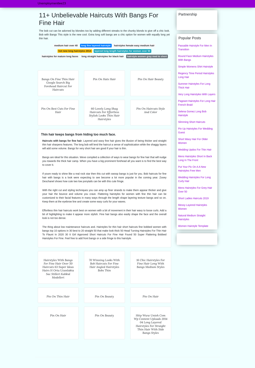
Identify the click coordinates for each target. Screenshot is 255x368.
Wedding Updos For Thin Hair (195, 149)
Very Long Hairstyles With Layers (196, 94)
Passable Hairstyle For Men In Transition (195, 47)
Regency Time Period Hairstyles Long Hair (196, 75)
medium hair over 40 (66, 45)
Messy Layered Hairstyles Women (192, 207)
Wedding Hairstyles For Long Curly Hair (194, 179)
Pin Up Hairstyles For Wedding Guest (195, 130)
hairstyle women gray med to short (147, 56)
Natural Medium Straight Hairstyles (191, 217)
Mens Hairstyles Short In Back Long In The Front (195, 158)
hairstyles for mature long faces (60, 56)
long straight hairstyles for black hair (103, 56)
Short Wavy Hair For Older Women (193, 141)
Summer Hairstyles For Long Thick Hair (194, 85)
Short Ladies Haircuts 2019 (193, 198)
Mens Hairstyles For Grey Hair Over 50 (195, 189)
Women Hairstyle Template (193, 226)
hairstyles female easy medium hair (134, 45)
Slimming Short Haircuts (191, 121)
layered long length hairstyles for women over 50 (122, 51)
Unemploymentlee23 (52, 3)
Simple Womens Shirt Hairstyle (195, 66)
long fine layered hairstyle (96, 45)
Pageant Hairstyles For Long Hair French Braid (197, 103)
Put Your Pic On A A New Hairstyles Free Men (192, 168)
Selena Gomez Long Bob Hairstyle (192, 113)
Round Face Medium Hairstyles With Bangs (195, 58)
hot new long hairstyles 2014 (74, 51)
